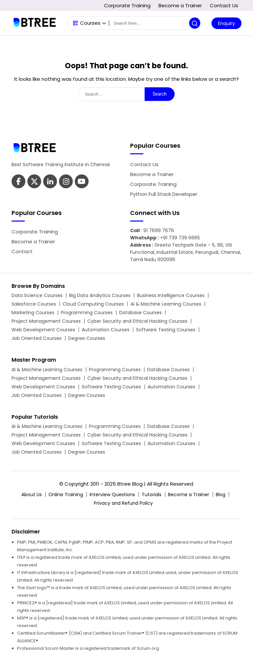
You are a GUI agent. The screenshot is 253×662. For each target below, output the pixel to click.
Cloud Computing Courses (93, 304)
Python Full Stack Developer (163, 194)
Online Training (65, 494)
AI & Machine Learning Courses (165, 304)
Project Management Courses (46, 321)
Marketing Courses (33, 312)
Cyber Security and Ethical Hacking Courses (137, 321)
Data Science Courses (37, 295)
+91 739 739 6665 (180, 237)
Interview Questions (112, 494)
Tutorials (151, 494)
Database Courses (140, 312)
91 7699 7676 (158, 230)
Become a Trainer (180, 5)
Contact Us (224, 5)
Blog (220, 494)
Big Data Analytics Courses (99, 295)
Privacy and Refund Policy (123, 503)
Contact (22, 251)
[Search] (155, 23)
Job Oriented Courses (37, 338)
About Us (31, 494)
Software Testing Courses (165, 329)
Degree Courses (86, 338)
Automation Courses (105, 329)
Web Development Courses (43, 329)
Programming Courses (87, 312)
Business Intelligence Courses (171, 295)
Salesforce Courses (34, 304)
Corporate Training (127, 5)
